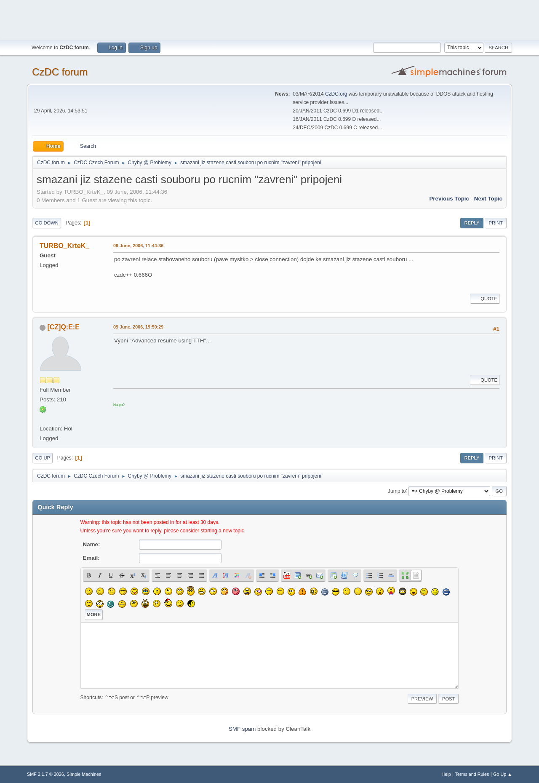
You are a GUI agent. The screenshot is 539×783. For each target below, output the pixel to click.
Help (446, 774)
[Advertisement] (269, 19)
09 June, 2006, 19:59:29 (138, 326)
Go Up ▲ (502, 774)
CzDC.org (336, 94)
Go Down (47, 222)
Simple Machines (84, 774)
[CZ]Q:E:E (63, 327)
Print (495, 222)
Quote (484, 298)
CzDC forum (60, 71)
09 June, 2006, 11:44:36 (138, 245)
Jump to (397, 491)
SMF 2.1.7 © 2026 (45, 774)
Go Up (42, 457)
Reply (471, 222)
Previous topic (449, 198)
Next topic (488, 198)
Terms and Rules (472, 774)
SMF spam (242, 729)
